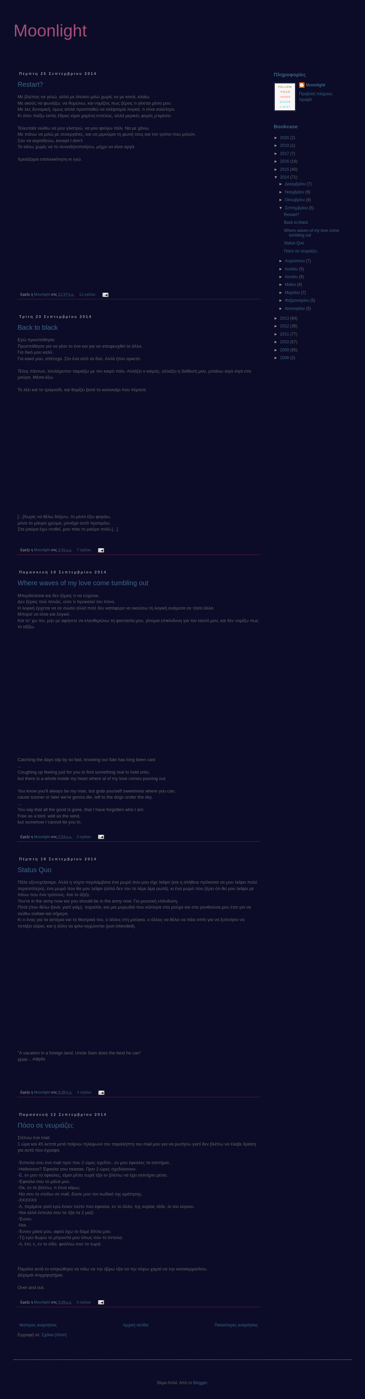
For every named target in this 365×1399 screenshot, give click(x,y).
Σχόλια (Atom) (54, 1335)
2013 (285, 318)
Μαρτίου (293, 292)
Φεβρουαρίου (297, 300)
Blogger (200, 1382)
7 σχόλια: (85, 550)
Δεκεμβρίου (296, 184)
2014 (285, 177)
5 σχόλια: (85, 1302)
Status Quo (34, 869)
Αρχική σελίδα (135, 1325)
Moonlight (50, 30)
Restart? (30, 84)
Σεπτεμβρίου (297, 208)
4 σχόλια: (85, 1092)
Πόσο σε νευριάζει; (46, 1125)
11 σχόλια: (88, 294)
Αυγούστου (295, 261)
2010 (285, 342)
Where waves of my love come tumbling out (83, 583)
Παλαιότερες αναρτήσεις (236, 1325)
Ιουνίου (292, 276)
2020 (285, 137)
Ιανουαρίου (295, 308)
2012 (285, 326)
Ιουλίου (292, 269)
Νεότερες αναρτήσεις (38, 1325)
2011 (285, 334)
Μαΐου (291, 284)
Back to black (38, 327)
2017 (285, 153)
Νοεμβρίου (295, 192)
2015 (285, 169)
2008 (285, 357)
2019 (285, 145)
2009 (285, 350)
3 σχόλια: (85, 837)
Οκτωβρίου (295, 199)
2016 (285, 161)
